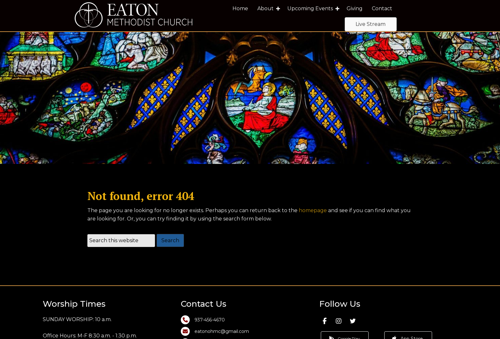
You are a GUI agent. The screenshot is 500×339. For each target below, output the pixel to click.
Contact (382, 8)
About (265, 8)
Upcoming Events (310, 8)
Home (240, 8)
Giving (355, 8)
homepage (313, 214)
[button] (278, 8)
